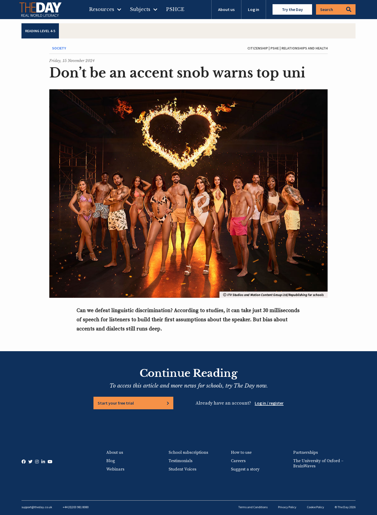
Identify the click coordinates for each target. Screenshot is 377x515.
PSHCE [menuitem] (175, 9)
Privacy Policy (287, 507)
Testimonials (180, 460)
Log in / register (269, 403)
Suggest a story (245, 469)
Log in (253, 9)
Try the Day (292, 9)
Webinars (115, 469)
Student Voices (182, 469)
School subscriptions (188, 452)
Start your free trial (116, 403)
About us (226, 9)
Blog (110, 460)
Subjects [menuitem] (140, 9)
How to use (241, 452)
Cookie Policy (315, 507)
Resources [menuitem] (101, 9)
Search (335, 9)
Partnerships (305, 452)
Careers (238, 460)
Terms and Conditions (253, 507)
